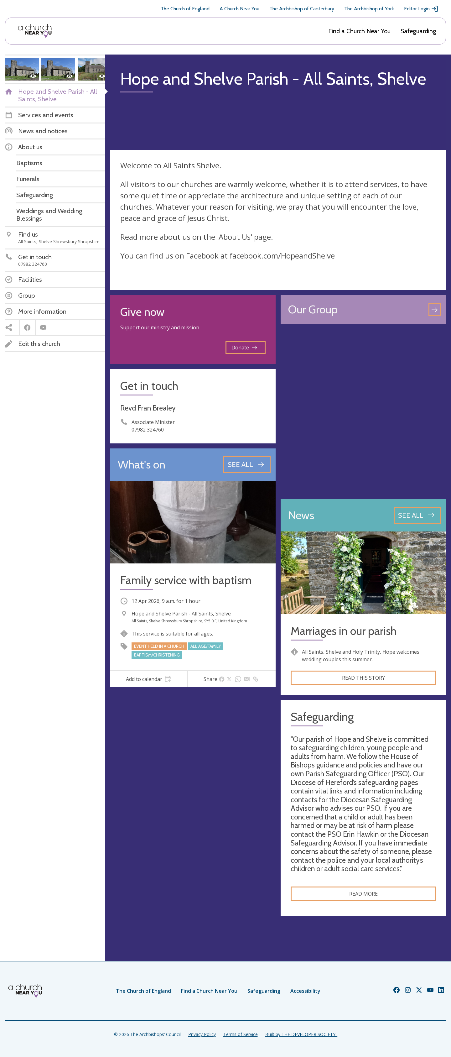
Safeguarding (418, 31)
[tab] (148, 679)
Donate (244, 347)
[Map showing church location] (363, 411)
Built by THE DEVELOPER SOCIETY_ (301, 1034)
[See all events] (247, 464)
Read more (363, 893)
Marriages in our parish (344, 631)
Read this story (363, 677)
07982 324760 (148, 429)
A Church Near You (239, 9)
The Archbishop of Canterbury (301, 9)
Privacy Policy (202, 1034)
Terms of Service (240, 1034)
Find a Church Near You (359, 31)
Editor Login (421, 9)
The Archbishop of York (369, 9)
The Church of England (185, 9)
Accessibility (305, 990)
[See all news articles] (417, 515)
